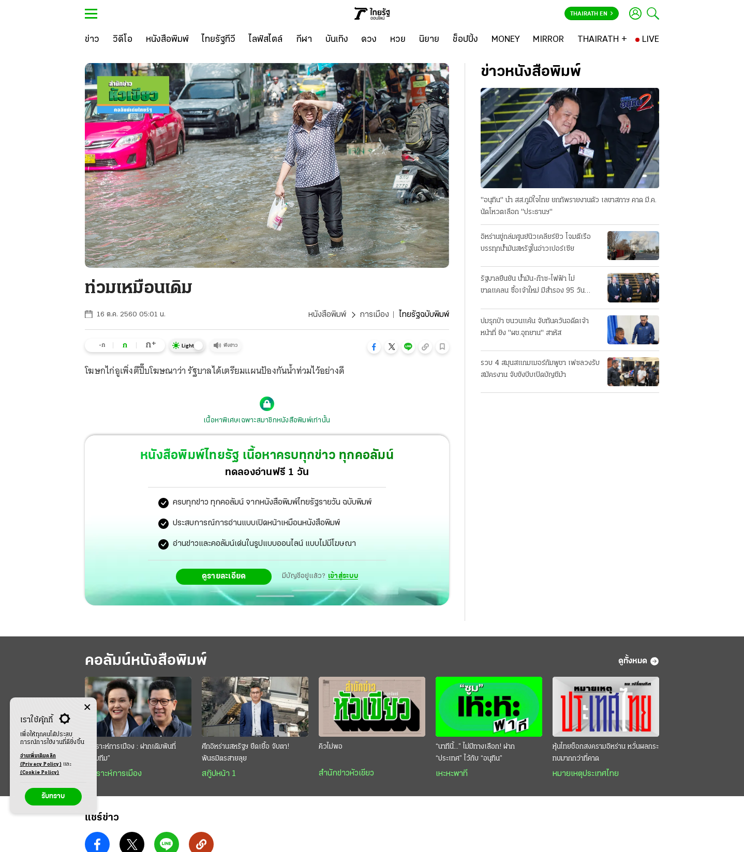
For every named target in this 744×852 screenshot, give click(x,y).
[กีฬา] (304, 40)
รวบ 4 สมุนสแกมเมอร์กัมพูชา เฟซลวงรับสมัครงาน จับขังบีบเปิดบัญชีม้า (540, 369)
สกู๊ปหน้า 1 (219, 774)
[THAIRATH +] (602, 40)
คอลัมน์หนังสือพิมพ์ (146, 661)
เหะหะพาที (452, 774)
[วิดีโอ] (122, 40)
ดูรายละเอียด (224, 576)
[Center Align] (87, 707)
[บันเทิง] (336, 40)
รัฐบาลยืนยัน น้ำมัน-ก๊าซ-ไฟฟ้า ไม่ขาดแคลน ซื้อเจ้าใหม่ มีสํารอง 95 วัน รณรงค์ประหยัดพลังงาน (533, 286)
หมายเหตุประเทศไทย (586, 774)
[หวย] (398, 40)
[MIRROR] (548, 40)
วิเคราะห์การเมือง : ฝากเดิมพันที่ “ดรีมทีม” (130, 753)
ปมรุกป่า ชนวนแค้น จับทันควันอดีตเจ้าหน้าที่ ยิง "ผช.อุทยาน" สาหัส (535, 327)
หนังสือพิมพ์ (327, 315)
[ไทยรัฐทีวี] (218, 40)
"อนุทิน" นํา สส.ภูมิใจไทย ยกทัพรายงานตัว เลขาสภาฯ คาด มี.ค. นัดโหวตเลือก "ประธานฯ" (569, 206)
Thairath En (591, 14)
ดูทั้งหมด (638, 661)
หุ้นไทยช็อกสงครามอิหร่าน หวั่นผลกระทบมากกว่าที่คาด (606, 753)
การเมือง (374, 315)
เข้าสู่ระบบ (343, 576)
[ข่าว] (92, 40)
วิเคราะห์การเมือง (113, 774)
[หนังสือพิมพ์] (167, 40)
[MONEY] (506, 40)
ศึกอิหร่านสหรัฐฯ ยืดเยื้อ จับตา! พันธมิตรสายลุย (245, 753)
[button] (374, 347)
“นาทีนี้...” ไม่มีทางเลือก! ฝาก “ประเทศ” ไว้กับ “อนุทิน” (475, 753)
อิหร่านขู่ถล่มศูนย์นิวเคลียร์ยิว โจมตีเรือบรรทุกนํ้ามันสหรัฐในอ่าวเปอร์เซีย (536, 243)
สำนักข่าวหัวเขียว (346, 773)
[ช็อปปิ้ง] (465, 40)
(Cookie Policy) (39, 772)
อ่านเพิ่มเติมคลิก (41, 761)
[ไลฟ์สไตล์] (265, 40)
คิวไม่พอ (331, 747)
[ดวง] (369, 40)
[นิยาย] (429, 40)
